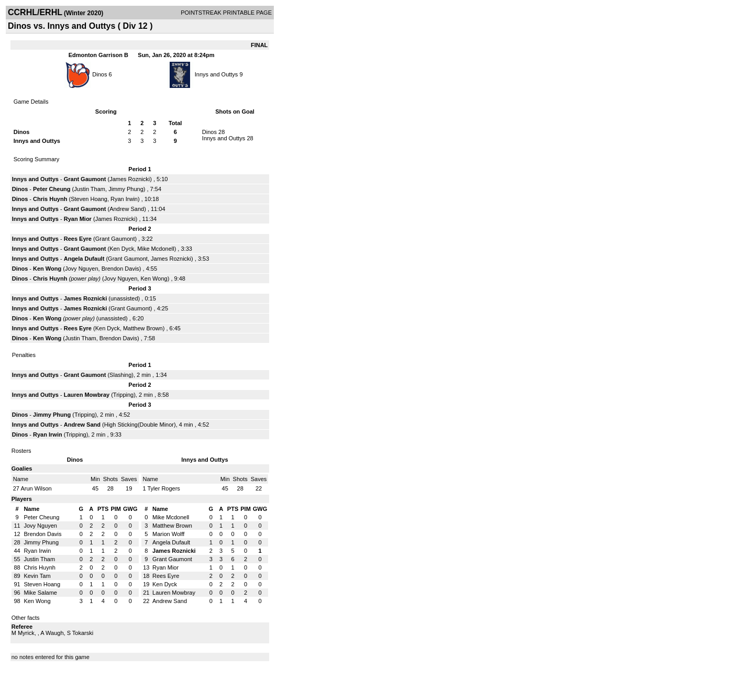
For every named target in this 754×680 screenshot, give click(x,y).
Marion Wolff (168, 534)
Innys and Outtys (216, 74)
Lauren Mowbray (86, 395)
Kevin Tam (37, 576)
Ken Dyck (121, 249)
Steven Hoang (89, 199)
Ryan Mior (78, 219)
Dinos (99, 74)
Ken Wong (47, 268)
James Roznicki (129, 179)
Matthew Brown (143, 328)
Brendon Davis (120, 268)
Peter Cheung (52, 189)
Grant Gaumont (85, 179)
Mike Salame (40, 592)
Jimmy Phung (125, 189)
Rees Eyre (78, 239)
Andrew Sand (126, 209)
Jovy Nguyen (81, 268)
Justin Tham (89, 189)
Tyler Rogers (163, 488)
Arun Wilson (35, 488)
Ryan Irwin (124, 199)
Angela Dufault (84, 258)
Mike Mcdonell (155, 249)
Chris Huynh (50, 199)
